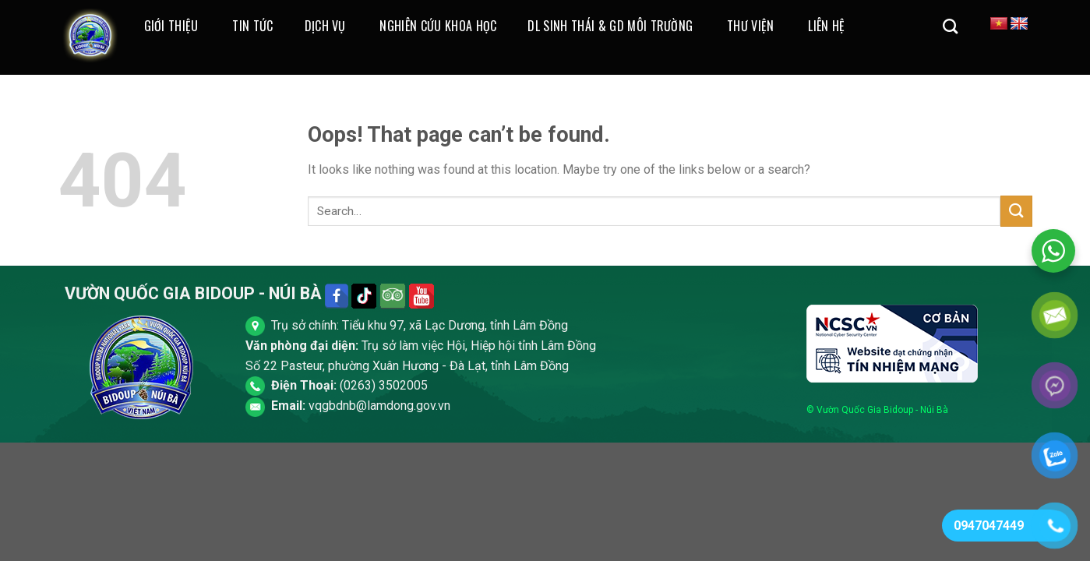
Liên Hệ (826, 25)
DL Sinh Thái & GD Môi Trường (610, 25)
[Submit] (1016, 211)
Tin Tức (252, 25)
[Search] (950, 26)
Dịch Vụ (325, 25)
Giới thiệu (171, 25)
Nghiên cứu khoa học (437, 25)
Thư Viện (750, 25)
